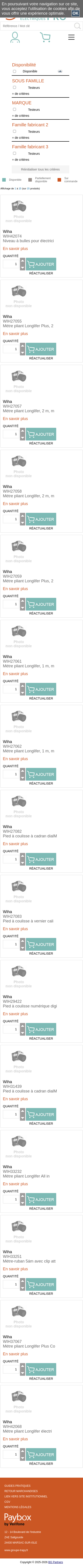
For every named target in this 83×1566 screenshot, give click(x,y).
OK (76, 13)
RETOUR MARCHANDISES (21, 1491)
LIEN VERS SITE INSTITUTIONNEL (26, 1496)
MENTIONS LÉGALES (17, 1507)
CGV (7, 1501)
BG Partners (55, 1562)
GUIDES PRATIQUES (17, 1485)
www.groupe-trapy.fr (16, 1550)
